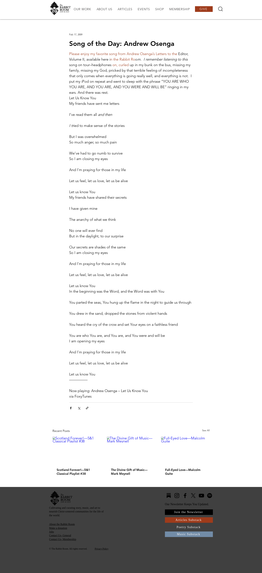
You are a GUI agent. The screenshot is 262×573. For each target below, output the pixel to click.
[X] (193, 495)
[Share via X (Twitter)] (79, 408)
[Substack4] (168, 495)
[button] (82, 9)
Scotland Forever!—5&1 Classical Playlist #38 (73, 472)
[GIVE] (204, 9)
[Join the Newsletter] (189, 512)
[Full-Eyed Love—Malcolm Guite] (185, 450)
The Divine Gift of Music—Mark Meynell (129, 472)
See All (206, 430)
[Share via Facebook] (70, 408)
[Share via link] (87, 408)
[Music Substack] (189, 534)
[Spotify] (209, 495)
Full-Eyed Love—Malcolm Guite (183, 472)
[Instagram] (177, 495)
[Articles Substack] (189, 520)
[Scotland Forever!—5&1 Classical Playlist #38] (77, 450)
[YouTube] (201, 495)
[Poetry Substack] (189, 527)
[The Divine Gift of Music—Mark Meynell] (131, 450)
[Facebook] (185, 495)
